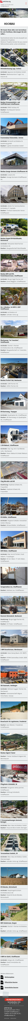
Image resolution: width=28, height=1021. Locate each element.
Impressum (6, 1018)
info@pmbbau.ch (5, 6)
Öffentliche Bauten (11, 982)
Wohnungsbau (9, 977)
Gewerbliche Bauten (11, 987)
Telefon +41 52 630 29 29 (7, 4)
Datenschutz (13, 1018)
